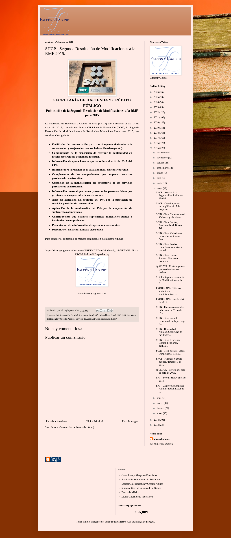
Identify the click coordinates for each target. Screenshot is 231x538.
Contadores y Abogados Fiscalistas (139, 475)
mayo (160, 188)
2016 (157, 143)
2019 (157, 127)
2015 (157, 148)
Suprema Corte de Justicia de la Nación (141, 488)
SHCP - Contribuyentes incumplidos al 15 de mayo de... (168, 206)
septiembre (162, 168)
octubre (161, 162)
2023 (157, 107)
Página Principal (94, 421)
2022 (157, 112)
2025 (157, 97)
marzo (160, 403)
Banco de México (130, 492)
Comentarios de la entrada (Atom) (76, 427)
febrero (161, 408)
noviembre (162, 157)
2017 (157, 137)
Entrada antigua (130, 421)
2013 (157, 424)
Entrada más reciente (56, 421)
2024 (157, 102)
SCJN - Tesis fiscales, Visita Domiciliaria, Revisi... (170, 352)
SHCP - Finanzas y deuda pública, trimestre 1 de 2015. (169, 361)
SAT (124, 315)
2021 (157, 117)
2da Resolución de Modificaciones (72, 315)
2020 (157, 122)
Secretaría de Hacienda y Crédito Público (142, 484)
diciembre (162, 152)
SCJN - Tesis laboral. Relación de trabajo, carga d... (170, 321)
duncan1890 (120, 521)
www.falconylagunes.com (92, 293)
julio (159, 178)
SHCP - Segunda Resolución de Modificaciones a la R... (170, 280)
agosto (160, 173)
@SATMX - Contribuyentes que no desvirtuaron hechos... (170, 269)
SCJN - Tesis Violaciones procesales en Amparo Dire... (169, 236)
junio (159, 183)
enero (160, 413)
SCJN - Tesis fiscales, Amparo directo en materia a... (167, 258)
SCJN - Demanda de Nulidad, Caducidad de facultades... (169, 332)
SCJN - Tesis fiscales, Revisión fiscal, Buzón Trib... (169, 225)
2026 (157, 92)
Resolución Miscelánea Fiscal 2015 (105, 315)
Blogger (150, 521)
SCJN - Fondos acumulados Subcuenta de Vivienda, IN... (170, 310)
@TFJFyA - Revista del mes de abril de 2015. (170, 371)
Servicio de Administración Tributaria (93, 319)
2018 (157, 132)
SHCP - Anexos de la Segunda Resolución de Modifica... (169, 195)
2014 (157, 419)
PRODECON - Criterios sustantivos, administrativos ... (168, 291)
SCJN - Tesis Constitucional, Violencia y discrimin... (170, 216)
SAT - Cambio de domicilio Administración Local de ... (170, 388)
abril (159, 398)
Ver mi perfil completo (161, 444)
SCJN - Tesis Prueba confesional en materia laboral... (169, 247)
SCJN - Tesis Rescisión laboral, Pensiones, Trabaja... (168, 343)
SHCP (114, 319)
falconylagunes (161, 439)
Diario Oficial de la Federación (137, 496)
